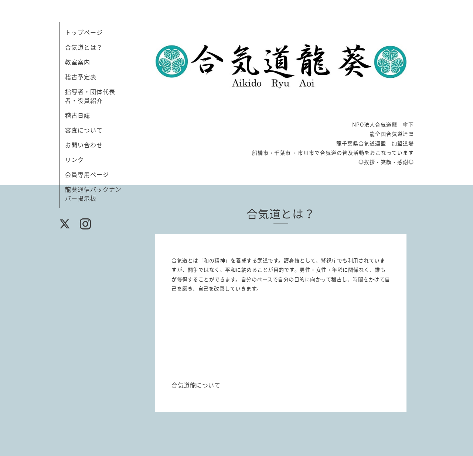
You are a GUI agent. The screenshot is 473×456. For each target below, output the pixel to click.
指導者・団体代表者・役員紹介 (90, 96)
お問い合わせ (84, 144)
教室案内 (77, 61)
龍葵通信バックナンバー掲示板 (93, 193)
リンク (74, 159)
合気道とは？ (84, 47)
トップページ (84, 32)
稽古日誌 (77, 115)
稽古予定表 (80, 76)
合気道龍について (195, 384)
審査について (84, 129)
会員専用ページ (87, 174)
